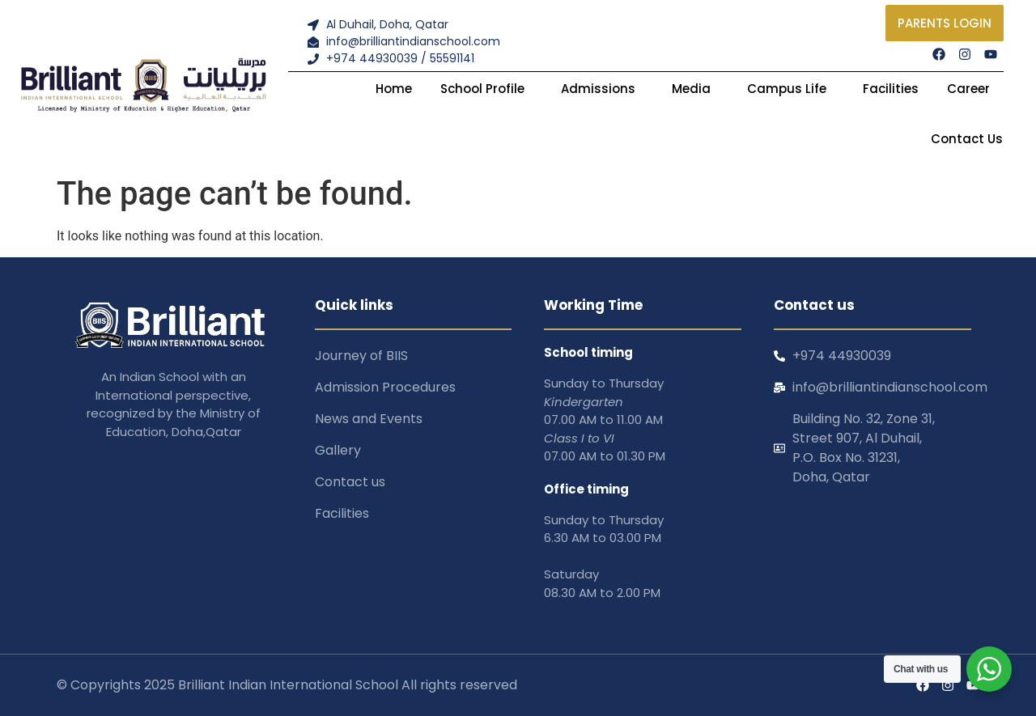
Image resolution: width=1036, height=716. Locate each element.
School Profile (486, 88)
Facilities (891, 88)
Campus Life (790, 88)
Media (695, 88)
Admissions (602, 88)
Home (394, 88)
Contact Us (967, 138)
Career (968, 88)
